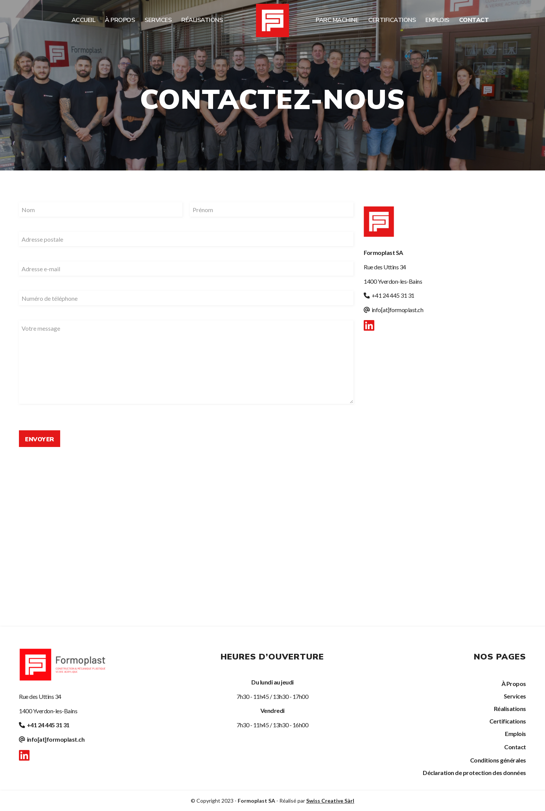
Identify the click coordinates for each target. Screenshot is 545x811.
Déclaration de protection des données (474, 772)
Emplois (515, 733)
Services (515, 696)
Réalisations (510, 708)
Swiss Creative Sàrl (330, 800)
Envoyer (39, 439)
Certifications (507, 721)
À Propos (513, 683)
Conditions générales (498, 760)
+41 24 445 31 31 (393, 295)
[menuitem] (83, 20)
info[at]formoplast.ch (398, 309)
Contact (515, 746)
